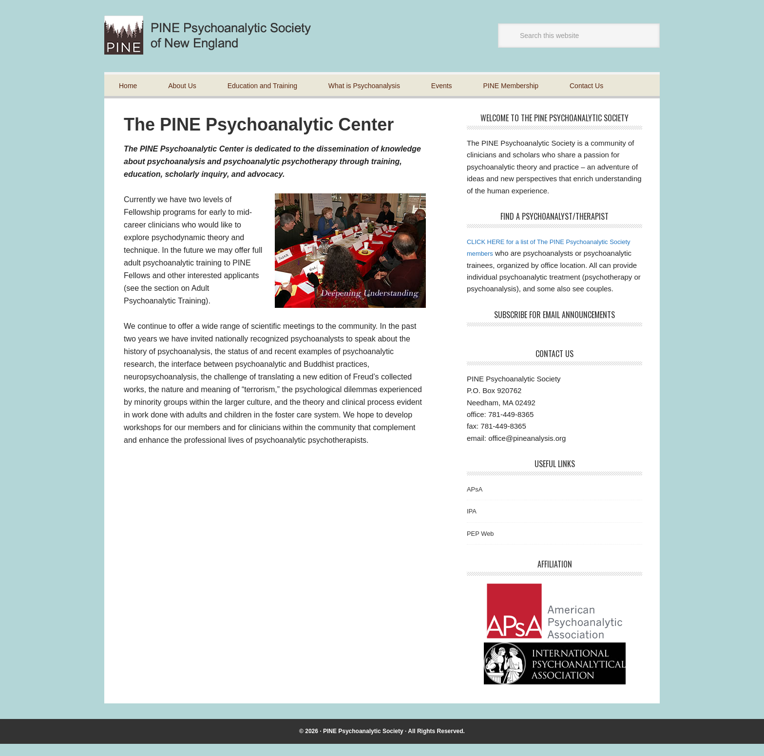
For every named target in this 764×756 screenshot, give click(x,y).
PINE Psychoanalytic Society (363, 742)
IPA (472, 523)
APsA (476, 500)
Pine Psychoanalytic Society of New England (215, 35)
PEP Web (482, 545)
